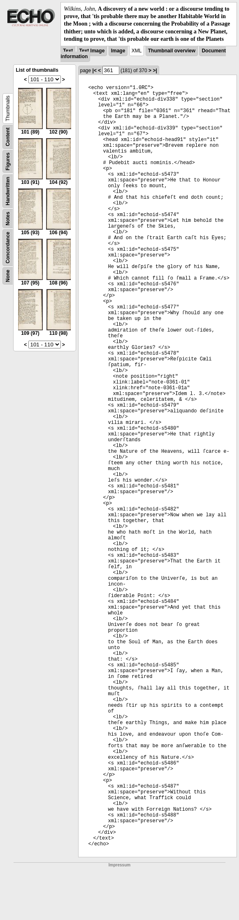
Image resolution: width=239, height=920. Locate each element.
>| (155, 70)
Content (8, 136)
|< (95, 70)
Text (68, 51)
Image (118, 51)
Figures (8, 161)
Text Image (92, 51)
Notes (8, 218)
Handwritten (8, 191)
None (8, 276)
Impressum (119, 865)
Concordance (8, 248)
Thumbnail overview (171, 51)
